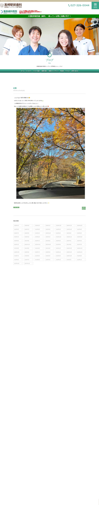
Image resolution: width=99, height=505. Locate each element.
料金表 (62, 71)
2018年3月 (58, 259)
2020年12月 (69, 248)
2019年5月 (37, 255)
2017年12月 (16, 263)
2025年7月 (27, 229)
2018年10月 (69, 255)
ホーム (22, 71)
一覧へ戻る (16, 207)
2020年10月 (16, 252)
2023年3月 (27, 236)
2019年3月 (48, 255)
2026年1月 (48, 225)
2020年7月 (37, 252)
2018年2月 (69, 259)
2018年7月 (27, 259)
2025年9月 (16, 229)
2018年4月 (48, 259)
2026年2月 (37, 225)
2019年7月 (16, 255)
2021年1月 (58, 248)
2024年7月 (16, 233)
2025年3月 (48, 229)
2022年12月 (58, 236)
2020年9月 (27, 252)
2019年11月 (79, 252)
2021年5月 (27, 248)
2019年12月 (69, 252)
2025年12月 (58, 225)
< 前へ (84, 207)
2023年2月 (37, 236)
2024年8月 (79, 229)
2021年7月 (79, 244)
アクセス (67, 71)
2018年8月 (16, 259)
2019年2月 (58, 255)
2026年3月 (27, 225)
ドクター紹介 (36, 71)
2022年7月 (37, 240)
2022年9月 (16, 240)
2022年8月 (27, 240)
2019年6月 (27, 255)
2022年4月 (69, 240)
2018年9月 (79, 255)
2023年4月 (16, 236)
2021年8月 (69, 244)
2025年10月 (79, 225)
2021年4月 (37, 248)
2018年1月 (79, 259)
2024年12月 (69, 229)
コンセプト (28, 71)
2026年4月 (16, 225)
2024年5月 (27, 233)
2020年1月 (58, 252)
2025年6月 (37, 229)
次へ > (84, 208)
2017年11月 (27, 263)
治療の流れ (44, 71)
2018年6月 (37, 259)
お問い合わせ (74, 71)
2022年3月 (79, 240)
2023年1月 (48, 236)
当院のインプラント (54, 71)
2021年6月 (16, 248)
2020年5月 (48, 252)
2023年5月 (79, 233)
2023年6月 (69, 233)
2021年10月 (48, 244)
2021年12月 (27, 244)
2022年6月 (48, 240)
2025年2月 (58, 229)
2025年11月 (69, 225)
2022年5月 (58, 240)
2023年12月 (48, 233)
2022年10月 (79, 236)
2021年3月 (48, 248)
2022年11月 (69, 236)
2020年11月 (79, 248)
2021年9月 (58, 244)
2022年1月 (16, 244)
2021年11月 (37, 244)
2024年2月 (37, 233)
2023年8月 (58, 233)
